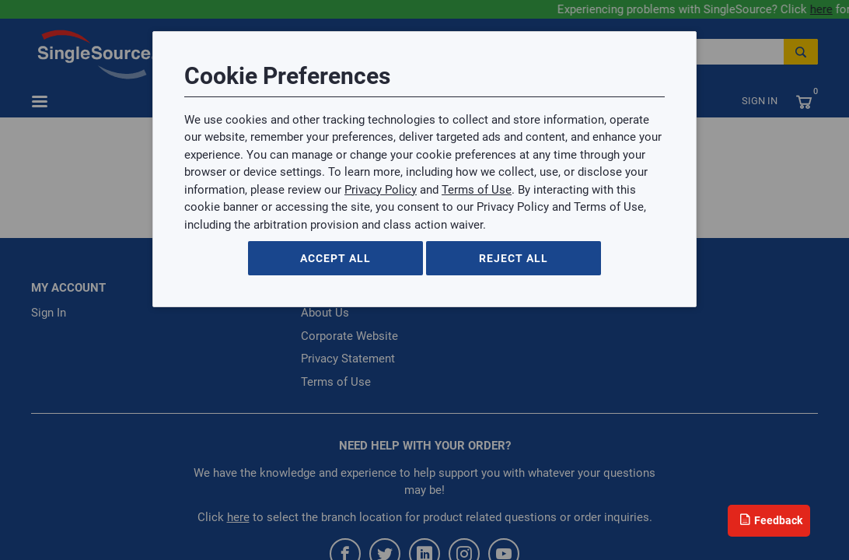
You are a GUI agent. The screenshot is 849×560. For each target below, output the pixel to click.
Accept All (335, 258)
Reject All (513, 258)
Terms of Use (477, 190)
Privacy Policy (380, 190)
